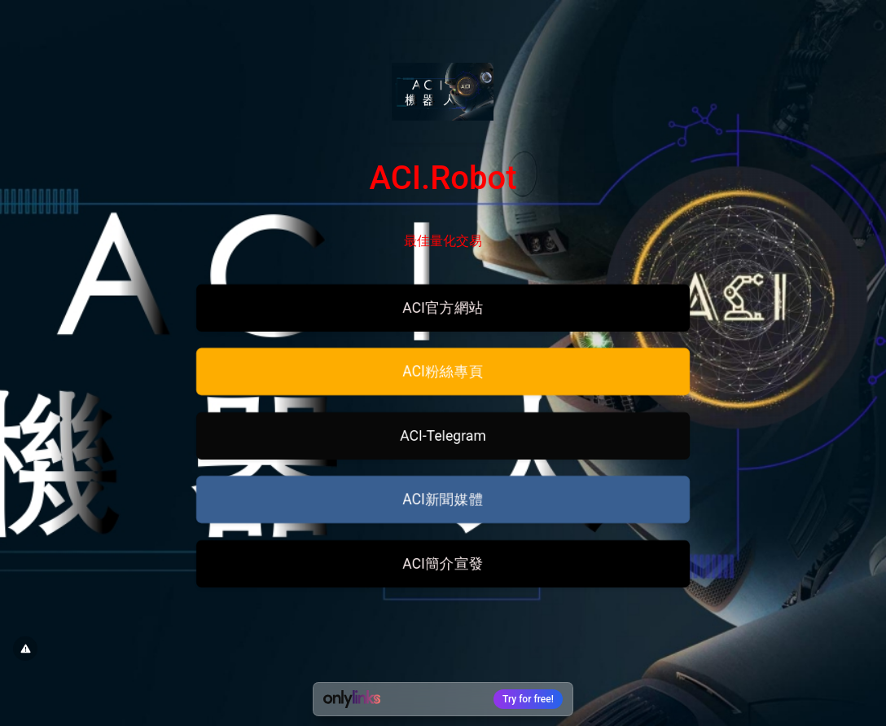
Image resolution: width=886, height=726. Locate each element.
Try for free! (528, 699)
